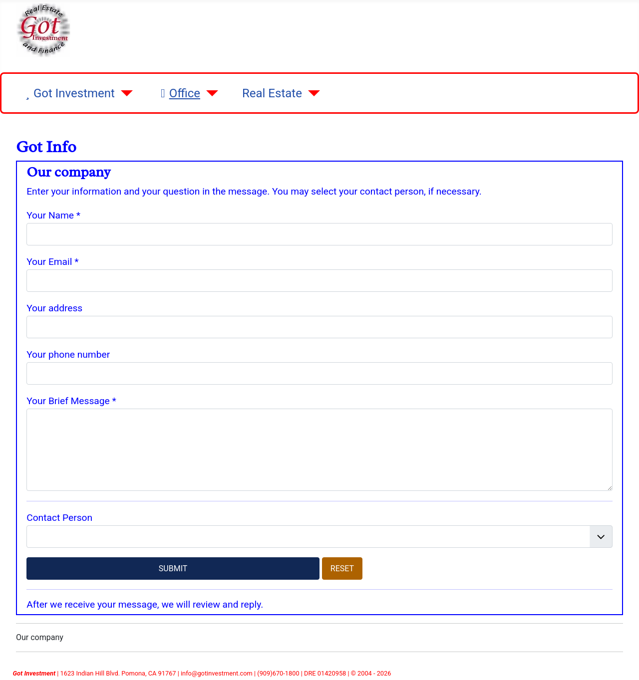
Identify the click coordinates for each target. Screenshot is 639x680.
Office (178, 93)
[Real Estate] (311, 93)
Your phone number (68, 354)
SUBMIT (173, 568)
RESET (342, 568)
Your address (54, 308)
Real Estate (272, 93)
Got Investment (68, 93)
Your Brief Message (71, 401)
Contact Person (59, 517)
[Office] (209, 93)
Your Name (53, 215)
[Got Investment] (124, 93)
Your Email (52, 261)
